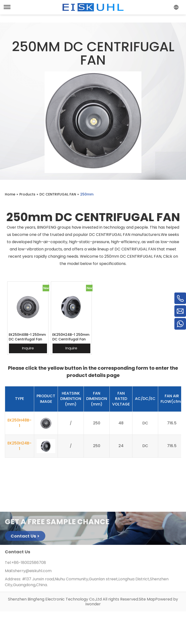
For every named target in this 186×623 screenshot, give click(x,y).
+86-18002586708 (28, 564)
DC (145, 423)
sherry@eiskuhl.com (32, 572)
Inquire (28, 348)
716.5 (172, 423)
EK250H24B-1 (19, 445)
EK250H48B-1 (19, 422)
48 (121, 423)
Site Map (147, 599)
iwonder (93, 604)
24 (121, 446)
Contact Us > (25, 537)
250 (96, 423)
